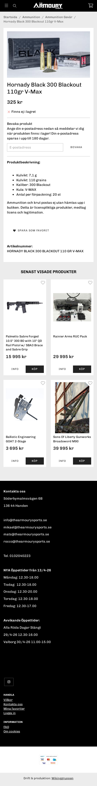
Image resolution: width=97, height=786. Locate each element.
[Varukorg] (91, 5)
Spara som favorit (31, 230)
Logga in (9, 713)
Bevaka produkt (19, 124)
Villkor (8, 700)
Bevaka (76, 147)
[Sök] (14, 6)
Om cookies (11, 731)
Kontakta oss (13, 704)
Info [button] (15, 369)
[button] (35, 369)
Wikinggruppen (62, 778)
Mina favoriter (14, 708)
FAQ (6, 727)
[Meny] (6, 5)
